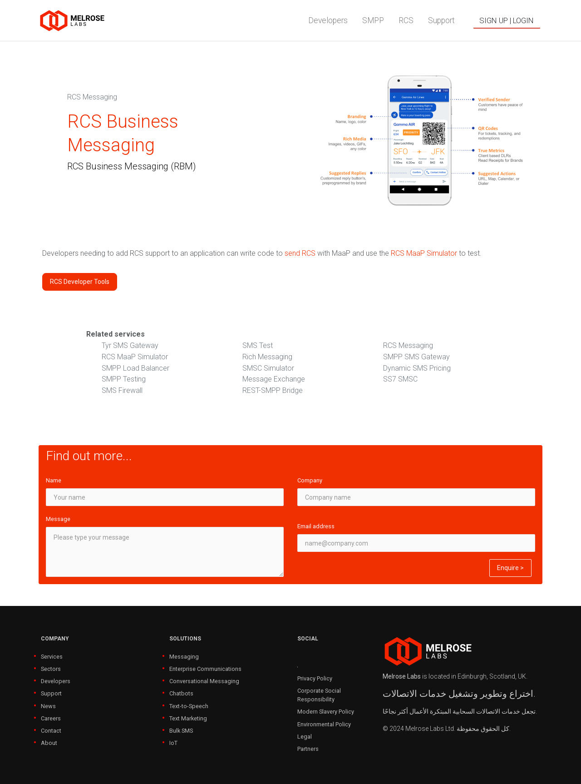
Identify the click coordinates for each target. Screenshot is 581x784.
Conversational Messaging (204, 681)
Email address (316, 526)
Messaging (184, 656)
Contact (51, 730)
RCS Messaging (92, 97)
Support (51, 693)
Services (52, 656)
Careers (51, 718)
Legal (304, 736)
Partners (308, 748)
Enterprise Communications (205, 668)
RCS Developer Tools (79, 281)
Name (53, 480)
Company (309, 480)
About (49, 742)
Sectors (51, 668)
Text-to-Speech (188, 706)
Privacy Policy (314, 678)
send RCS (300, 253)
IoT (173, 742)
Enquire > (510, 567)
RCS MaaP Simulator (424, 253)
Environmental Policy (324, 724)
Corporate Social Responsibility (319, 695)
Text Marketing (188, 718)
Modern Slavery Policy (325, 711)
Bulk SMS (181, 730)
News (48, 706)
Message (58, 519)
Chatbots (181, 693)
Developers (55, 681)
